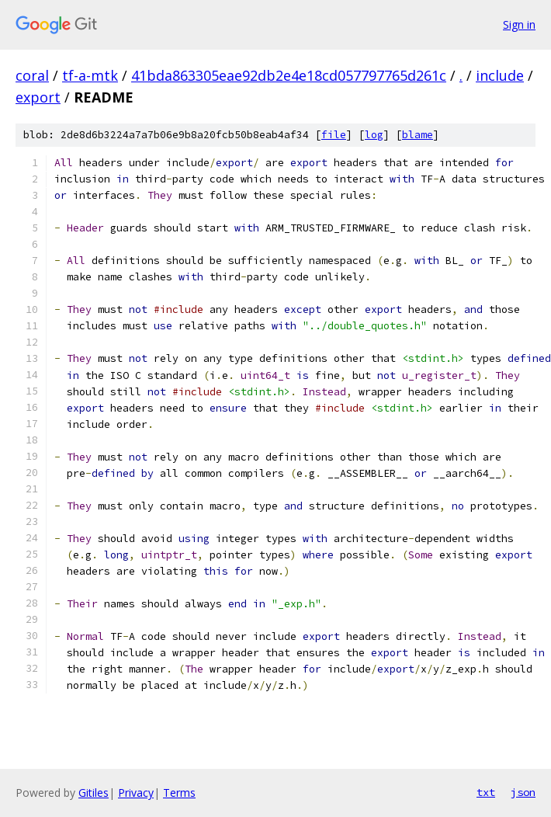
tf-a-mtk (90, 75)
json (523, 792)
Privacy (136, 792)
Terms (179, 792)
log (374, 134)
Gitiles (93, 792)
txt (485, 792)
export (38, 97)
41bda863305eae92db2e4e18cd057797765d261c (288, 75)
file (333, 134)
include (500, 75)
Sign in (519, 24)
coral (32, 75)
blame (417, 134)
